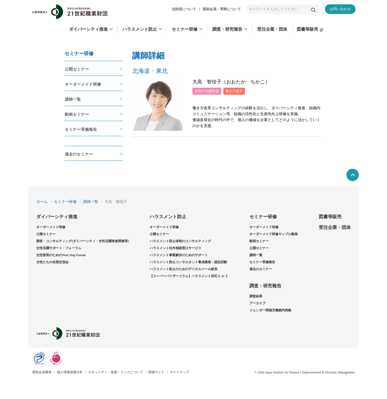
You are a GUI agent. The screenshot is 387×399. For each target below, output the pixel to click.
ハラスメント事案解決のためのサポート (179, 255)
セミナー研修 (65, 202)
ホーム (42, 202)
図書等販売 (330, 216)
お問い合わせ (340, 9)
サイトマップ (179, 372)
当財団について (184, 9)
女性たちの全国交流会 (52, 262)
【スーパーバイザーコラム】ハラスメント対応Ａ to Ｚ (189, 276)
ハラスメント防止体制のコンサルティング (180, 241)
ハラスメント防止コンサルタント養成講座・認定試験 (188, 262)
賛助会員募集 (42, 372)
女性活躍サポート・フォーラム (58, 248)
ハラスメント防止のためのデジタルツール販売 (183, 269)
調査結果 (255, 296)
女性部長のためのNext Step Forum (61, 255)
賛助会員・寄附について (222, 9)
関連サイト (156, 372)
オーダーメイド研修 (83, 84)
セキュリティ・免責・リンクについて (115, 372)
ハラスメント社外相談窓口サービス (175, 248)
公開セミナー (77, 69)
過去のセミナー (79, 154)
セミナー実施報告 (81, 129)
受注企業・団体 (335, 227)
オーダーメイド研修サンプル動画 (273, 234)
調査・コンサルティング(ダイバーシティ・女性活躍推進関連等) (82, 241)
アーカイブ (257, 303)
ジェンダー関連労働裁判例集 (270, 310)
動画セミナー (77, 114)
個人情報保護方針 (70, 372)
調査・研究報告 (265, 285)
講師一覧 (73, 99)
